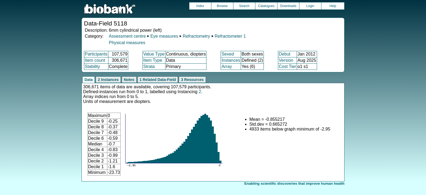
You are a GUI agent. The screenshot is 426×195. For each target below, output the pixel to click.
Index (200, 6)
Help (333, 6)
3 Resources (192, 79)
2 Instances (108, 79)
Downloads (288, 6)
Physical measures (127, 42)
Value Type (154, 54)
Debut (284, 54)
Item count (95, 60)
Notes (129, 79)
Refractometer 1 (230, 36)
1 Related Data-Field (158, 79)
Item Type (152, 60)
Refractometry (196, 36)
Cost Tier (287, 66)
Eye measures (164, 36)
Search (244, 6)
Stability (92, 66)
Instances (230, 60)
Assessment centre (127, 36)
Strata (149, 66)
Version (286, 60)
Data (88, 79)
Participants (96, 54)
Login (310, 6)
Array (226, 66)
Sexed (227, 54)
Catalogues (266, 6)
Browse (222, 6)
